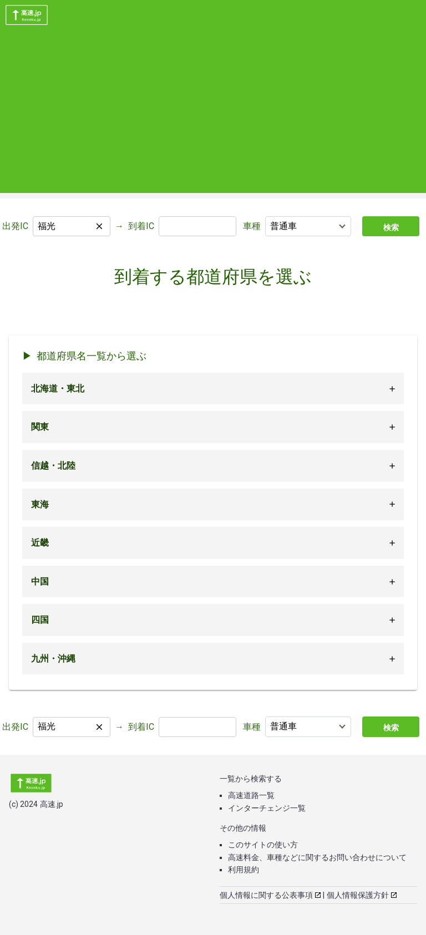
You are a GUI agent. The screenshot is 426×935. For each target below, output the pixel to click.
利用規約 (243, 869)
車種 (252, 226)
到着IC (141, 226)
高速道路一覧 (251, 795)
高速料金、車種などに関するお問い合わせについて (317, 857)
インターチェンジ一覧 (267, 808)
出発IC (15, 226)
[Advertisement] (213, 115)
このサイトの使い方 (263, 844)
